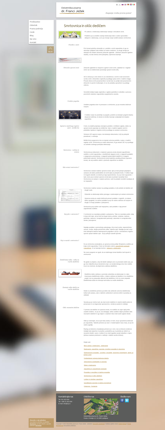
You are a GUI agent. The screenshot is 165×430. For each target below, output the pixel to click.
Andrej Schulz (122, 424)
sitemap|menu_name (119, 4)
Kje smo (33, 39)
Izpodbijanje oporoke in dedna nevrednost (97, 383)
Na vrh (50, 51)
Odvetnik (33, 25)
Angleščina (125, 4)
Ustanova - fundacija (90, 386)
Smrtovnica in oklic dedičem (93, 376)
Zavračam (38, 425)
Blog (31, 35)
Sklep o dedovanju (90, 365)
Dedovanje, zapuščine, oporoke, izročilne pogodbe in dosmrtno (104, 349)
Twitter (127, 401)
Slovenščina (122, 4)
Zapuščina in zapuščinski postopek (95, 369)
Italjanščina (134, 4)
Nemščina (128, 4)
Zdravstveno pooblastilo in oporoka (95, 362)
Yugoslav (131, 4)
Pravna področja (36, 29)
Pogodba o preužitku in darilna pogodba (97, 372)
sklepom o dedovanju (114, 248)
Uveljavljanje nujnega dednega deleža (96, 358)
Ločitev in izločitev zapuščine (93, 379)
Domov (117, 4)
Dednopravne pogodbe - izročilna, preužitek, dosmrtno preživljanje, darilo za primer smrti (108, 354)
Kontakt (33, 42)
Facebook (122, 401)
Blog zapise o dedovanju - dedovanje (96, 346)
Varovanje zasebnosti (98, 424)
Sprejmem (33, 424)
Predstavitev (35, 22)
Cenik (32, 32)
